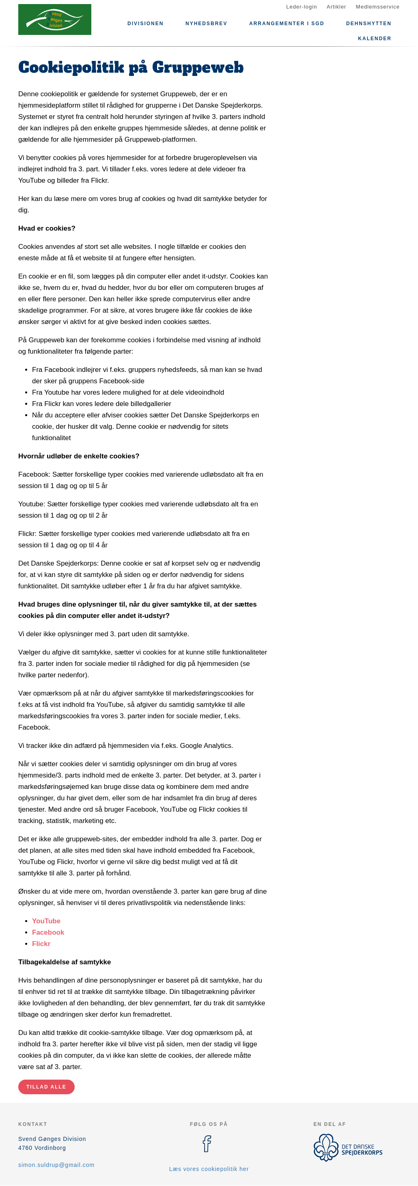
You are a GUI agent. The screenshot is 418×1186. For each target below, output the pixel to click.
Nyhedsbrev (206, 23)
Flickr (41, 944)
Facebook (48, 932)
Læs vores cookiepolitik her (209, 1169)
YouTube (46, 921)
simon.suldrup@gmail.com (56, 1165)
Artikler (336, 7)
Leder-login (301, 7)
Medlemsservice (378, 7)
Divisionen (145, 23)
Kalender (375, 38)
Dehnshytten (369, 23)
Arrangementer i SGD (286, 23)
